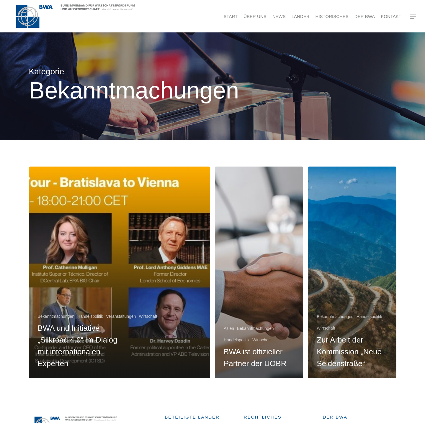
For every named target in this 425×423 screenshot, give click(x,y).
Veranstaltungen (121, 316)
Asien (229, 328)
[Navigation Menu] (413, 16)
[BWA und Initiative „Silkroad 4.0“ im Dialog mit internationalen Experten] (119, 272)
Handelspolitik (90, 316)
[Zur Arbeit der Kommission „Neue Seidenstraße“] (352, 272)
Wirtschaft (148, 316)
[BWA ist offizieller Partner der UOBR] (259, 272)
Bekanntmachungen (56, 316)
